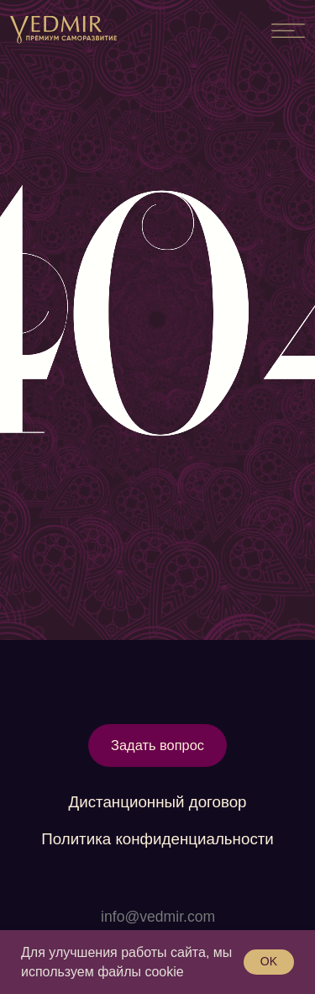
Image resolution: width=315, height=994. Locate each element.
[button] (157, 746)
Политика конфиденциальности (157, 839)
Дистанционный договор (157, 802)
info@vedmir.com (158, 916)
